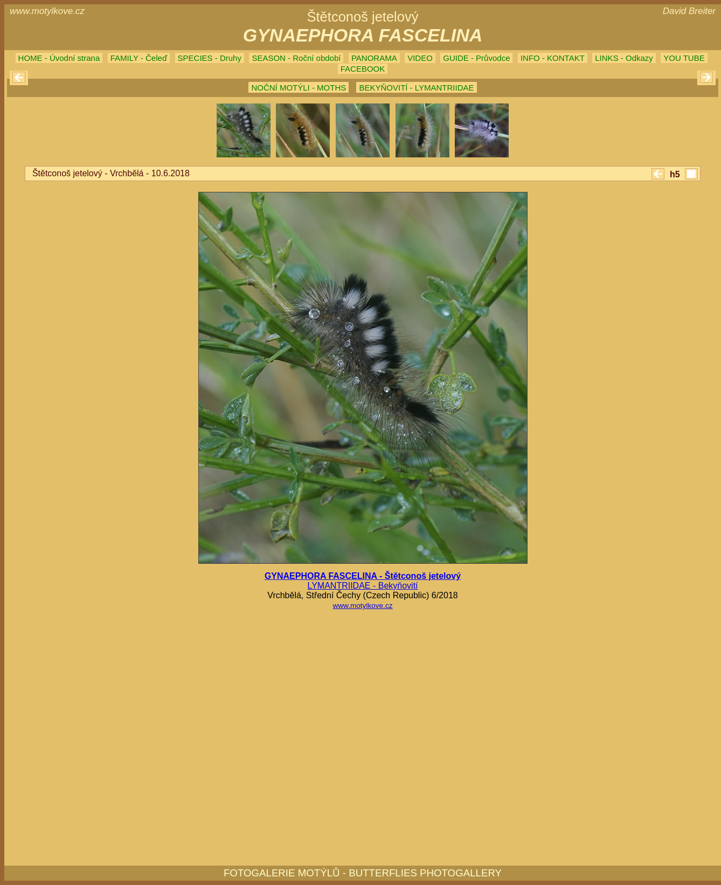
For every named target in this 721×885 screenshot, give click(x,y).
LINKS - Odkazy (624, 58)
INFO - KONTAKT (553, 58)
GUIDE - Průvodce (476, 58)
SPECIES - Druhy (209, 58)
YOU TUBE (683, 58)
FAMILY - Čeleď (138, 58)
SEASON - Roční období (296, 58)
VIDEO (420, 58)
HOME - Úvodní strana (59, 58)
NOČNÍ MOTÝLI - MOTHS (298, 87)
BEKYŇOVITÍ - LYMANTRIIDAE (416, 87)
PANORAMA (374, 58)
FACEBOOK (363, 68)
